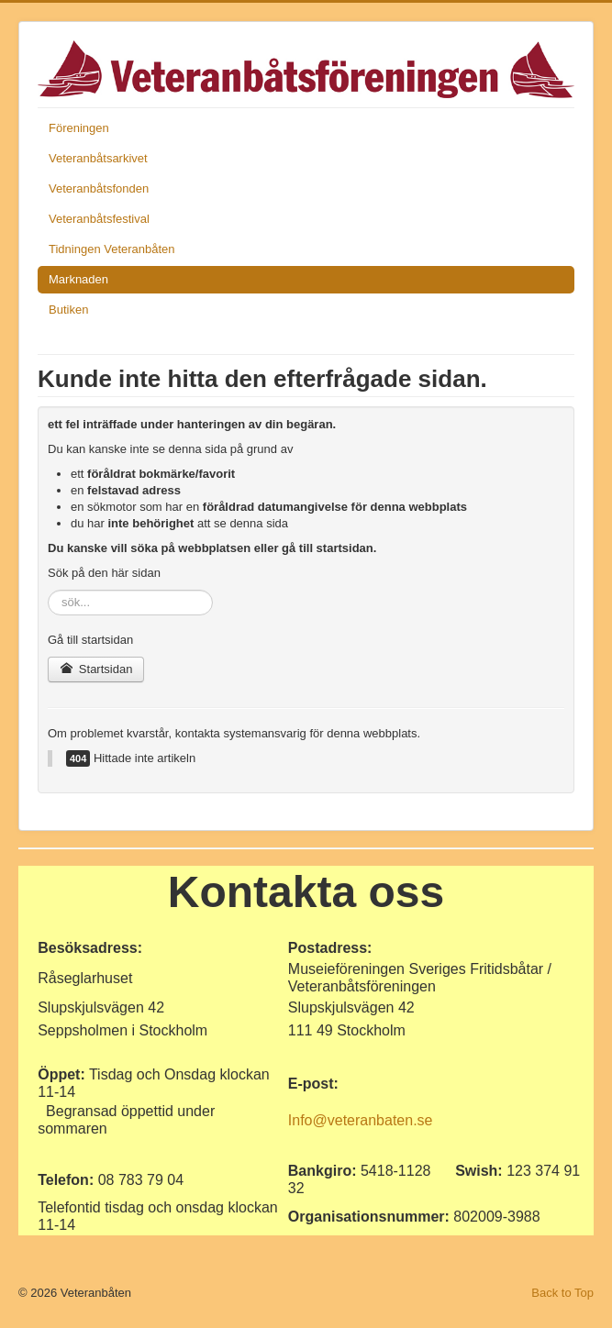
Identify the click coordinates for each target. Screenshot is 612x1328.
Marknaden (78, 279)
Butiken (68, 309)
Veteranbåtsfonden (99, 188)
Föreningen (79, 128)
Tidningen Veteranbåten (112, 249)
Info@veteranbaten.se (360, 1120)
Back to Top (562, 1293)
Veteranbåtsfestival (99, 219)
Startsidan (96, 669)
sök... (48, 590)
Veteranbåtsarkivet (98, 158)
